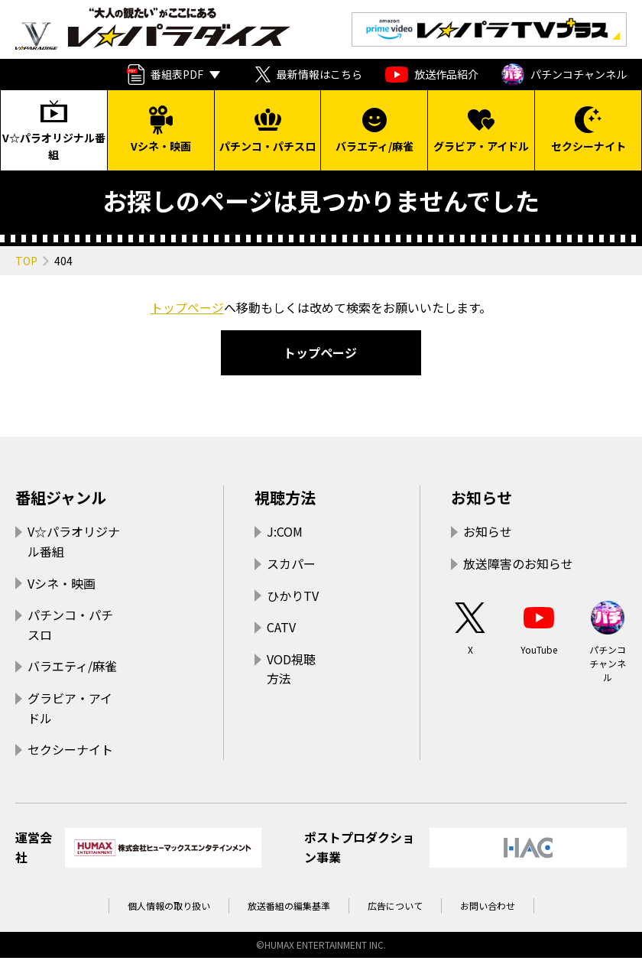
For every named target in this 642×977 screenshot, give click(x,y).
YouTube (539, 627)
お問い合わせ (487, 905)
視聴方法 (285, 497)
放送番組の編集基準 (289, 905)
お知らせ (481, 497)
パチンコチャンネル (564, 74)
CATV (281, 627)
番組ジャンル (60, 497)
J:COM (285, 531)
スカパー (291, 563)
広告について (395, 905)
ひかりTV (293, 595)
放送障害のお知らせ (518, 563)
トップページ (187, 307)
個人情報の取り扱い (169, 905)
